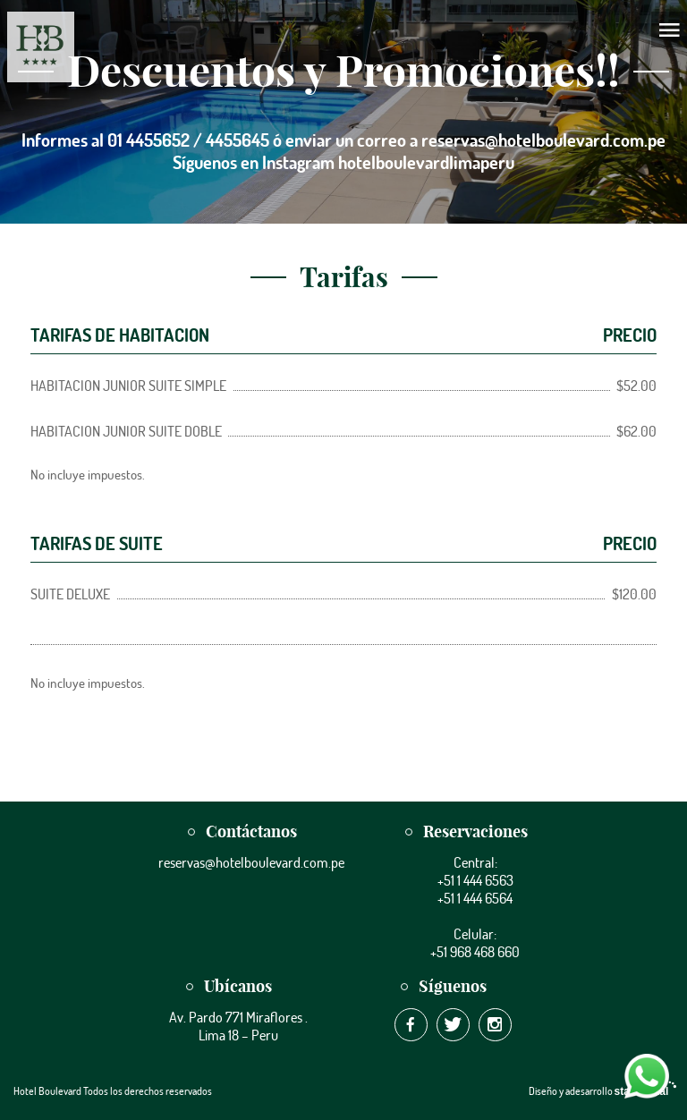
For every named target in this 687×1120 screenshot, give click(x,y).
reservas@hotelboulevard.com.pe (251, 862)
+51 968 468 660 (475, 952)
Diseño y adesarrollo (601, 1091)
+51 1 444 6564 (475, 898)
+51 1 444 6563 (475, 880)
